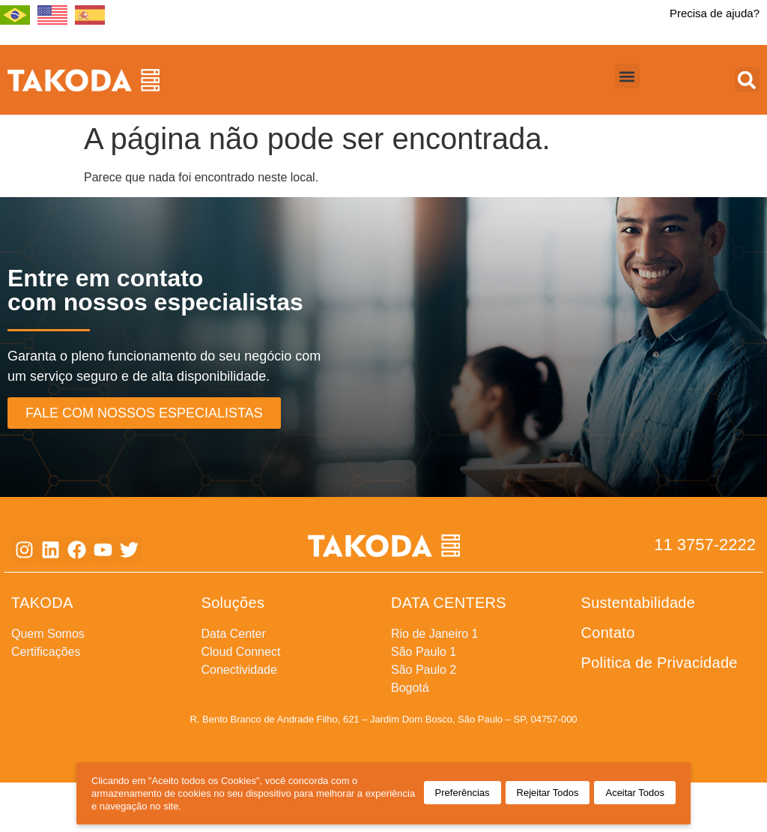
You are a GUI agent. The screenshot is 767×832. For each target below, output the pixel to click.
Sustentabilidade (638, 602)
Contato (608, 632)
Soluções (233, 602)
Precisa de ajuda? (715, 13)
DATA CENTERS (448, 602)
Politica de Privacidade (659, 662)
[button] (627, 76)
